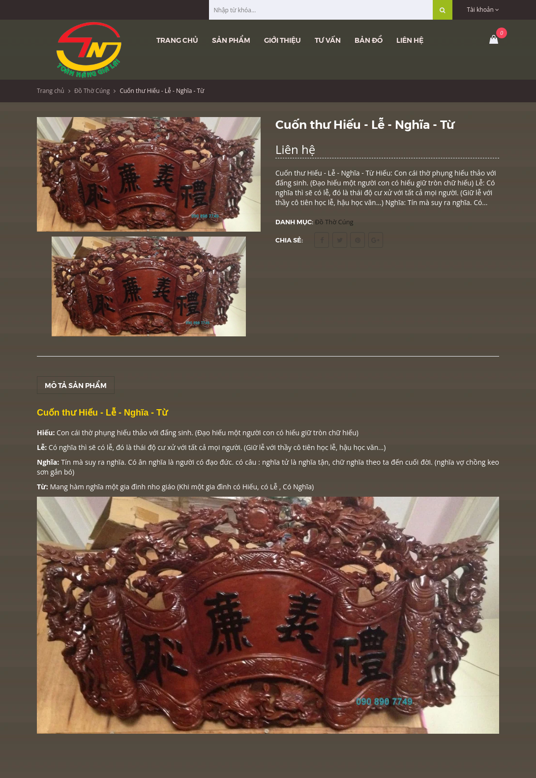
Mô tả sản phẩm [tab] (76, 385)
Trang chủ (177, 40)
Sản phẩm (231, 40)
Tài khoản (483, 9)
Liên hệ (409, 40)
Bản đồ (369, 40)
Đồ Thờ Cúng (92, 91)
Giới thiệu (282, 40)
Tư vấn (328, 40)
